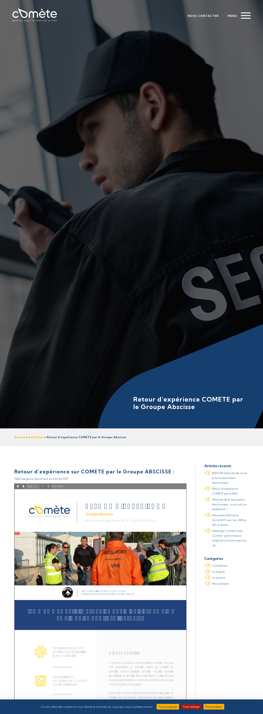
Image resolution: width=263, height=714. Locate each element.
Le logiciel (218, 571)
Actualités (36, 437)
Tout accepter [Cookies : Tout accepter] (167, 706)
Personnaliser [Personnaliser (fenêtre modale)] (213, 706)
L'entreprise (219, 565)
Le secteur (219, 577)
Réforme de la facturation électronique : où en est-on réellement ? (229, 504)
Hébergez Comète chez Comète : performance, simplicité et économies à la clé (229, 538)
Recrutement (220, 583)
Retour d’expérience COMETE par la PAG (225, 491)
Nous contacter (203, 16)
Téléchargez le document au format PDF (41, 479)
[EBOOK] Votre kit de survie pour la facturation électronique (229, 477)
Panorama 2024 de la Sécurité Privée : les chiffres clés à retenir (229, 520)
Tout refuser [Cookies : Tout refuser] (191, 706)
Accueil (19, 437)
